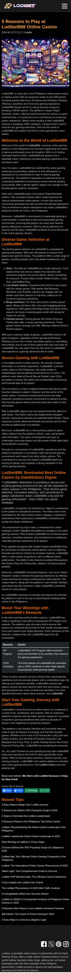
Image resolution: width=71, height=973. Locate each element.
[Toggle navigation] (64, 6)
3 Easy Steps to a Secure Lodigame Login (24, 919)
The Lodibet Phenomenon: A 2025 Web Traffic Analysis (31, 888)
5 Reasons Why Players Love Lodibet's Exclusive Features (33, 908)
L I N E (44, 790)
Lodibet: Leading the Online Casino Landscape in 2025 (31, 836)
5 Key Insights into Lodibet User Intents (22, 882)
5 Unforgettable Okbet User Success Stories (25, 893)
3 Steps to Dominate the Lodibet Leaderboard (26, 816)
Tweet (18, 790)
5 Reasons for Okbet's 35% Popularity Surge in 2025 (30, 810)
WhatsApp (31, 790)
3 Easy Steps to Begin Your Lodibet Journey (25, 804)
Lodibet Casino (48, 764)
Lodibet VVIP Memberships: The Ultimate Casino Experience (34, 876)
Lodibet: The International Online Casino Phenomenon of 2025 (35, 865)
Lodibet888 (34, 145)
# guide (28, 32)
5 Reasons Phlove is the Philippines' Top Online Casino (31, 821)
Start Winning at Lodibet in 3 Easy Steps (23, 842)
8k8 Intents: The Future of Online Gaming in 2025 (28, 914)
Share (7, 790)
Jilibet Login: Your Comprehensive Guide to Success (29, 871)
